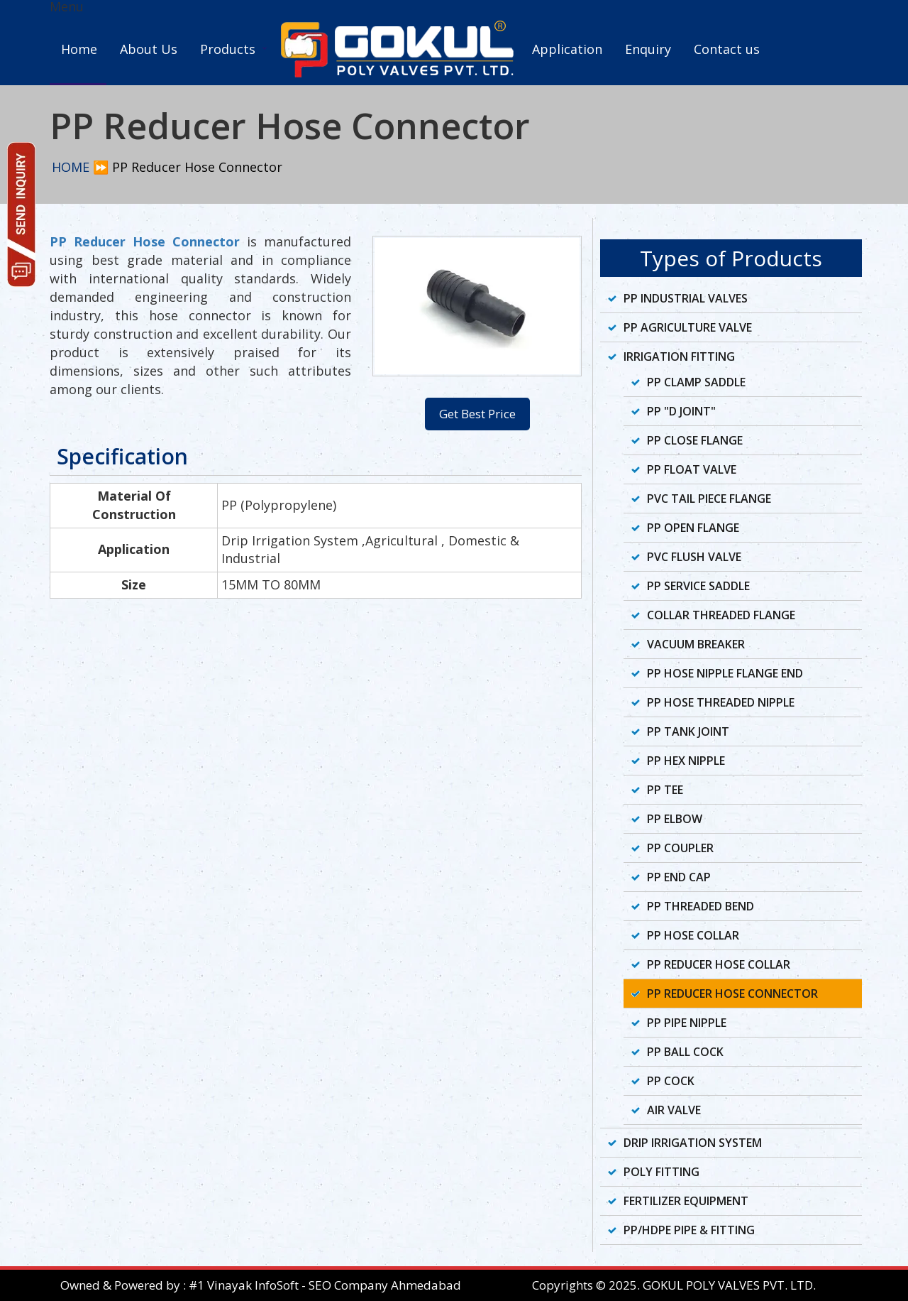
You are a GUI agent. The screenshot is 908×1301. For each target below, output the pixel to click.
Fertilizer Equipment (686, 1201)
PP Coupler (680, 848)
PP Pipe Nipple (686, 1022)
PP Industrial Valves (686, 298)
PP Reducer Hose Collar (718, 964)
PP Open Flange (693, 527)
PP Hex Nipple (686, 760)
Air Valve (674, 1110)
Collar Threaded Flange (721, 615)
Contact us (727, 49)
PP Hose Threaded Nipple (720, 702)
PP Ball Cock (685, 1052)
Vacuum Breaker (696, 644)
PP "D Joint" (681, 411)
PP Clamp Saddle (696, 382)
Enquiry (648, 49)
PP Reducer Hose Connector (732, 993)
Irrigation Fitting (679, 356)
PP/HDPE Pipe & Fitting (689, 1230)
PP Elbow (674, 819)
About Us (148, 49)
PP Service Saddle (698, 586)
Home (79, 49)
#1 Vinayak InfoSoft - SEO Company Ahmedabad (325, 1285)
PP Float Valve (691, 469)
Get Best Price (477, 413)
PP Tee (665, 790)
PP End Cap (679, 877)
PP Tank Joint (688, 731)
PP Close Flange (695, 440)
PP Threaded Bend (700, 906)
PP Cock (670, 1081)
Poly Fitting (661, 1172)
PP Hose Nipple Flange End (725, 673)
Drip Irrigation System (693, 1142)
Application (567, 49)
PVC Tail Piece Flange (709, 498)
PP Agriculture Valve (688, 327)
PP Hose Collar (693, 935)
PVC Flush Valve (694, 557)
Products (227, 49)
